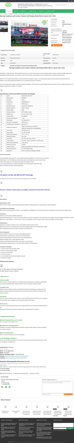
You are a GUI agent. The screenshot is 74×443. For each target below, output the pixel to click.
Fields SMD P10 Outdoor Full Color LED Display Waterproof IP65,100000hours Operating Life (27, 424)
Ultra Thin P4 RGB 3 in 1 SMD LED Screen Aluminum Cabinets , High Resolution (26, 432)
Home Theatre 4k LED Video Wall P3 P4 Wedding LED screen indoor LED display (26, 413)
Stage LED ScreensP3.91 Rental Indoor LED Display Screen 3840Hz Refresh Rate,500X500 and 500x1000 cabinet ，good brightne (44, 429)
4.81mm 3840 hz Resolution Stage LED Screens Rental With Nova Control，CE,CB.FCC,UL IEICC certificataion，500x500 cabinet (44, 434)
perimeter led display (7, 373)
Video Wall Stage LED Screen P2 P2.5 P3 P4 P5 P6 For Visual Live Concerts (44, 438)
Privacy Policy (10, 441)
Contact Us (41, 11)
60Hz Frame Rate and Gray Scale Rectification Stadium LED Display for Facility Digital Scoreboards (68, 413)
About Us (16, 11)
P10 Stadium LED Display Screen (5, 412)
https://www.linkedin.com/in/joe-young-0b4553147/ (16, 356)
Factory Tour (23, 11)
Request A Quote (51, 11)
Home (2, 11)
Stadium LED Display (13, 13)
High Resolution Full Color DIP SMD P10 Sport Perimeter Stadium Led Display (8, 428)
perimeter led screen (34, 373)
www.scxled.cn (3, 365)
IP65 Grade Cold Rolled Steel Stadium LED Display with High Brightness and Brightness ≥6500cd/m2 (58, 413)
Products (9, 11)
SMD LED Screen (23, 420)
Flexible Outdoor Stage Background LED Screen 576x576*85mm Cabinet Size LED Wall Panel (44, 424)
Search (73, 5)
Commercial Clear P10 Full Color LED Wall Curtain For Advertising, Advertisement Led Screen (26, 428)
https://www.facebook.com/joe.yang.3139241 (16, 358)
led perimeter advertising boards (20, 373)
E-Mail (54, 430)
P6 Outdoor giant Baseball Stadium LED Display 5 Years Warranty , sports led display (9, 424)
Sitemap (59, 430)
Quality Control (32, 11)
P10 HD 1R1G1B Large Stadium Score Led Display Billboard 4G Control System (8, 436)
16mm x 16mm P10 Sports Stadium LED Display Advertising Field (47, 413)
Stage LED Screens (42, 420)
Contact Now (58, 45)
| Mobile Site (64, 430)
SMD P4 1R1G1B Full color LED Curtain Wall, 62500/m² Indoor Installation (27, 435)
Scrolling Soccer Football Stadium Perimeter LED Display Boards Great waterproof (8, 432)
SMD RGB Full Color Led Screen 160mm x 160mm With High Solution (37, 413)
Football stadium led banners (16, 412)
